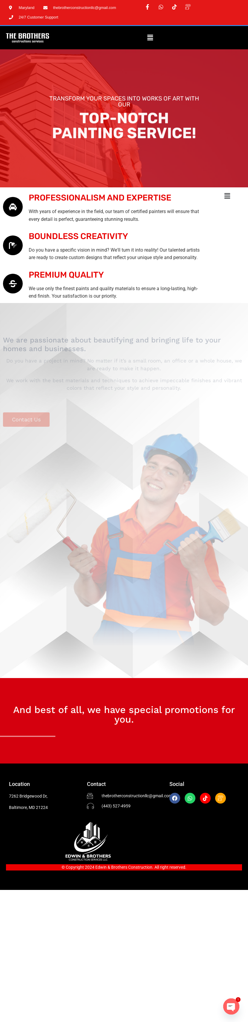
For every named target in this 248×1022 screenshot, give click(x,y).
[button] (150, 37)
